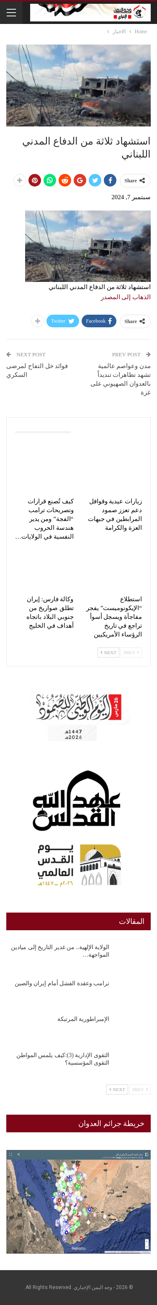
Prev (131, 652)
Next (108, 652)
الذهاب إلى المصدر (126, 297)
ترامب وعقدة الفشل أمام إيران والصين (62, 983)
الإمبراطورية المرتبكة (83, 1019)
